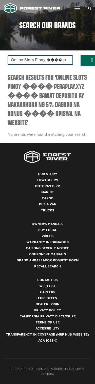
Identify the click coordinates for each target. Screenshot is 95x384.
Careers (47, 292)
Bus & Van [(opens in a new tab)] (47, 204)
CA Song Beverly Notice (47, 248)
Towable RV (47, 180)
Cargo (47, 198)
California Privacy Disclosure (48, 316)
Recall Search (47, 266)
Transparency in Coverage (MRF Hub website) (47, 334)
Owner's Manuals (47, 224)
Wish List (47, 286)
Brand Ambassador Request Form (48, 260)
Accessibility (47, 328)
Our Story (47, 174)
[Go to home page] (32, 8)
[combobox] (40, 60)
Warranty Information (47, 242)
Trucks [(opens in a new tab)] (47, 210)
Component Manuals (47, 254)
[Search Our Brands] (88, 8)
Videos (48, 236)
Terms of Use (48, 322)
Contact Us (47, 280)
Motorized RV (47, 186)
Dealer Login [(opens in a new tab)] (47, 304)
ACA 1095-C (47, 340)
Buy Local (47, 230)
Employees (47, 298)
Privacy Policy (47, 310)
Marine (47, 192)
